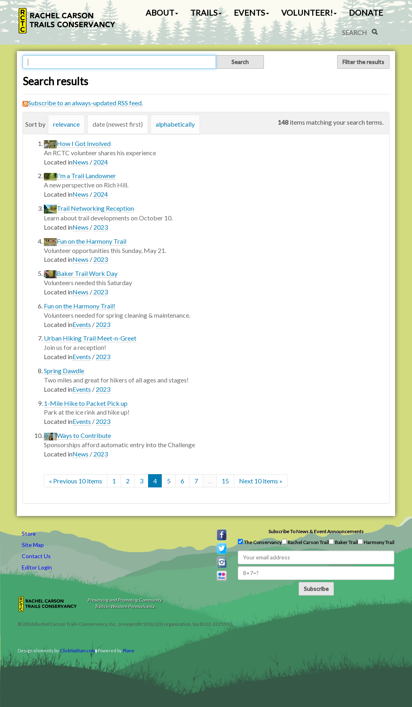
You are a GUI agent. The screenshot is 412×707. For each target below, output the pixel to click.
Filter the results (363, 61)
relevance (66, 124)
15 (225, 481)
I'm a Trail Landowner (86, 175)
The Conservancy (260, 542)
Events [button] (251, 12)
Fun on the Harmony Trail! (79, 306)
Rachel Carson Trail (305, 542)
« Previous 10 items (75, 481)
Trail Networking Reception (95, 208)
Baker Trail (343, 542)
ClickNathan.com (77, 650)
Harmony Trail (376, 542)
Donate (366, 12)
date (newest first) (118, 124)
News (80, 162)
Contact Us (36, 556)
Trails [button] (206, 12)
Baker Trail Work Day (87, 273)
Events (81, 324)
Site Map (33, 544)
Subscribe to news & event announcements (316, 531)
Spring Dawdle (64, 370)
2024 (100, 162)
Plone (128, 650)
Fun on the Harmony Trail (91, 241)
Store (29, 533)
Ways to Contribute (84, 435)
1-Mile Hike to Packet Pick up (86, 403)
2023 (100, 227)
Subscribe (316, 588)
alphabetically (175, 124)
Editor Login (37, 567)
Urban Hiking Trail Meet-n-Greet (90, 338)
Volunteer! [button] (309, 12)
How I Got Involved (84, 143)
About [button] (162, 12)
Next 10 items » (260, 481)
